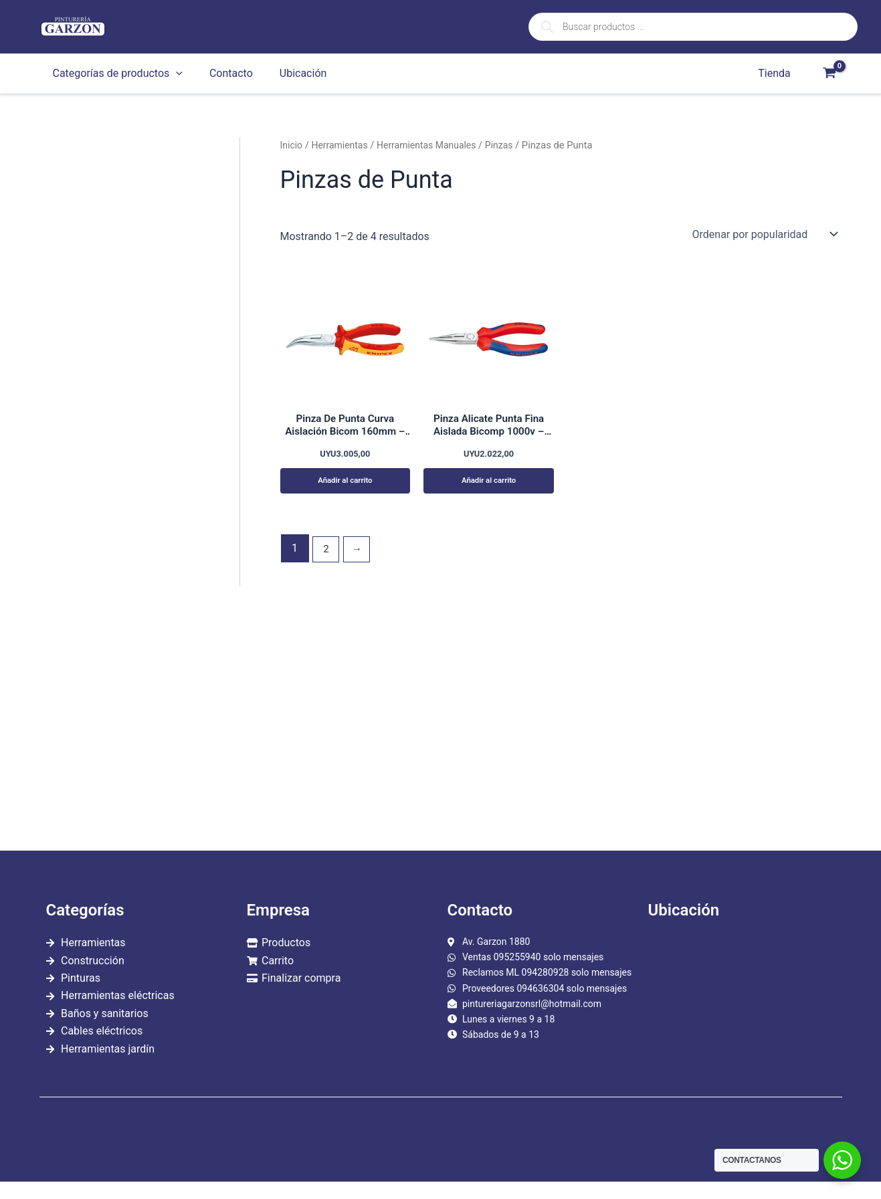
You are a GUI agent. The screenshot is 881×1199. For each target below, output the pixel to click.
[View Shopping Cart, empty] (829, 74)
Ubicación (290, 73)
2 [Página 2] (327, 553)
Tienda (777, 73)
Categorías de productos (115, 73)
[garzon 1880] (742, 1007)
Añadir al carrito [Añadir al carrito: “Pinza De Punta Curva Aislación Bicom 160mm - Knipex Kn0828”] (345, 484)
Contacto (223, 73)
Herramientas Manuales (433, 145)
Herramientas (342, 145)
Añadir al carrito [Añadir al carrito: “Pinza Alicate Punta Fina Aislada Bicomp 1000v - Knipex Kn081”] (489, 484)
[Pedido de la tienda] (764, 234)
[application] (173, 73)
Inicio (292, 145)
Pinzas (509, 145)
